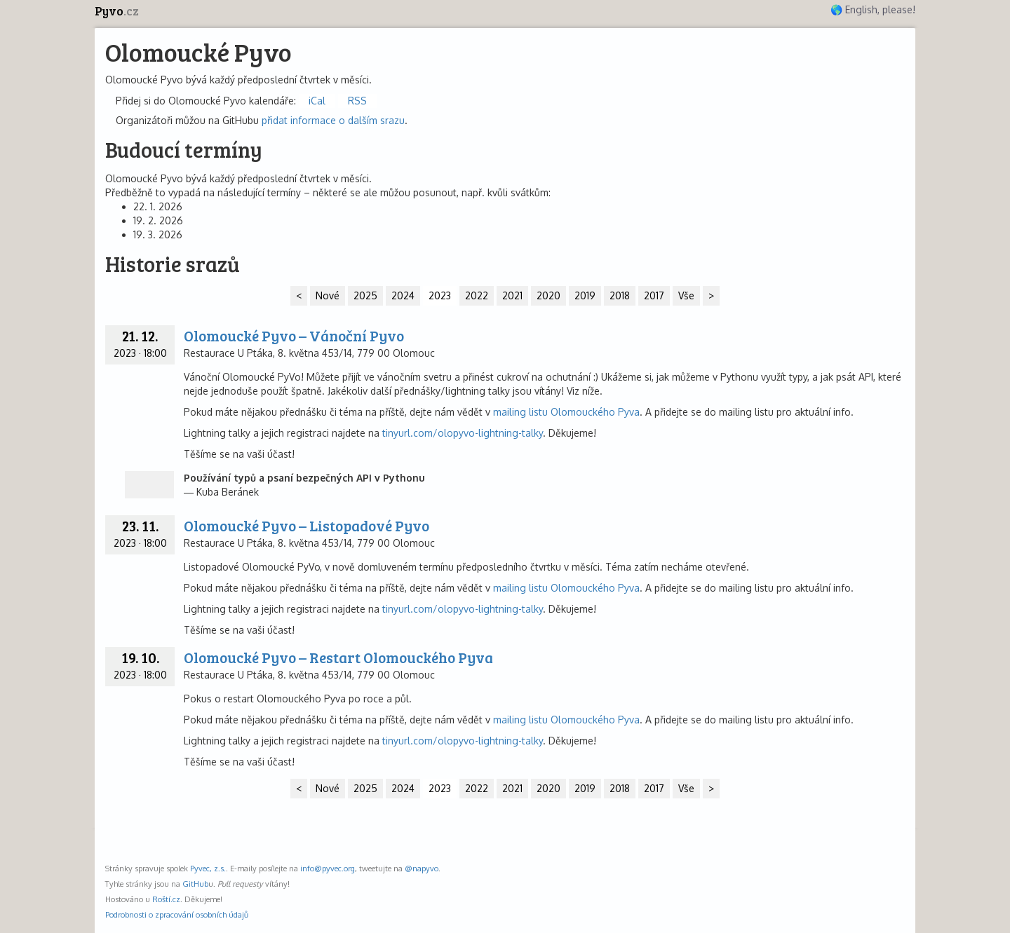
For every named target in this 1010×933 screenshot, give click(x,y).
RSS (357, 101)
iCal (317, 101)
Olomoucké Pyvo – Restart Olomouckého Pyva (338, 657)
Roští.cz (166, 899)
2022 (476, 295)
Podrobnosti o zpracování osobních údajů (176, 914)
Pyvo (117, 11)
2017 (654, 295)
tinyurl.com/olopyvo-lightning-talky (462, 433)
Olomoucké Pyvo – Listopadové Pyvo (306, 525)
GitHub (195, 883)
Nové (327, 295)
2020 (548, 295)
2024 (403, 295)
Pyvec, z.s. (208, 868)
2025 (365, 295)
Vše (686, 295)
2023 (440, 295)
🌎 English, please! (872, 9)
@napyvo (421, 868)
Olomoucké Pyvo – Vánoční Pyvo (294, 335)
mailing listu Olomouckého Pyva (566, 412)
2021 (512, 295)
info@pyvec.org (327, 868)
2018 (620, 295)
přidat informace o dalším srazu (333, 120)
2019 (584, 295)
